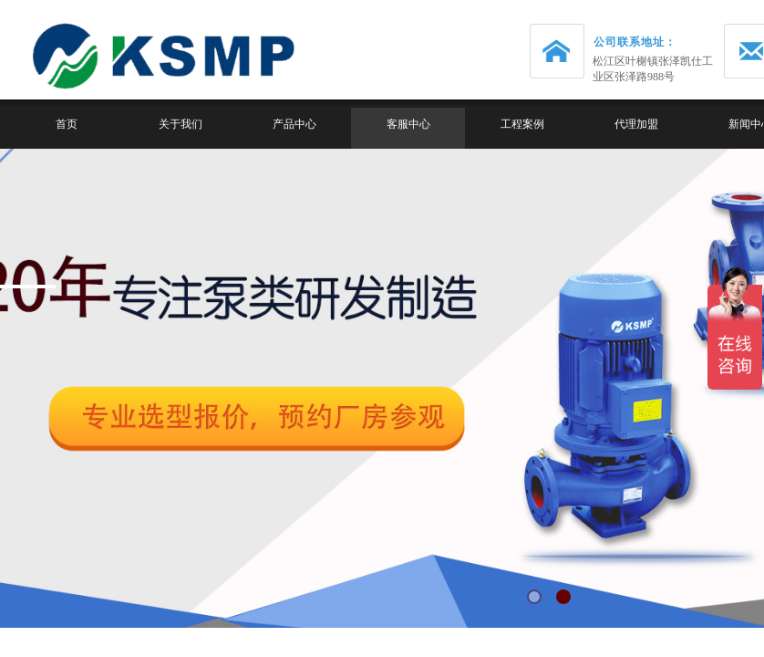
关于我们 (180, 124)
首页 (66, 124)
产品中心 (294, 124)
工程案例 (522, 124)
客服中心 (408, 124)
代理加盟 (636, 124)
